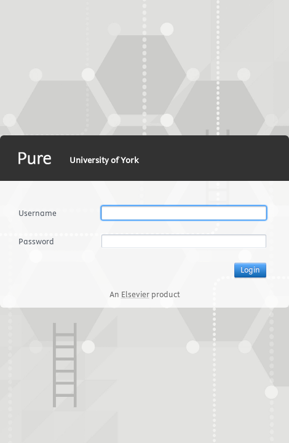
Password (36, 241)
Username (37, 213)
